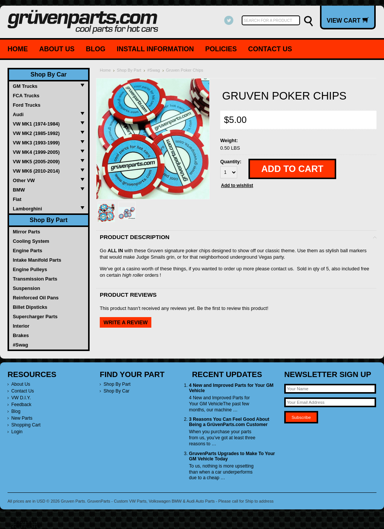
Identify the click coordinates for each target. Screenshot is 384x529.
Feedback (21, 404)
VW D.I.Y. (21, 397)
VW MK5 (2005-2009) (36, 161)
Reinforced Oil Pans (36, 298)
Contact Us (270, 49)
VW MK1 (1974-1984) (36, 124)
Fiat (17, 199)
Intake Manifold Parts (37, 260)
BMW (19, 190)
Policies (221, 49)
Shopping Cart (26, 425)
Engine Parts (27, 250)
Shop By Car (48, 74)
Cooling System (31, 241)
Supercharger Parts (35, 316)
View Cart (348, 20)
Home (18, 49)
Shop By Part (48, 220)
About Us (57, 49)
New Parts (21, 418)
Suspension (26, 288)
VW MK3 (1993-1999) (36, 143)
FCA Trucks (26, 95)
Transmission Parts (35, 279)
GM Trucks (25, 86)
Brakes (21, 335)
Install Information (155, 49)
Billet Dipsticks (30, 307)
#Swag (20, 345)
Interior (21, 326)
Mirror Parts (26, 232)
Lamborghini (27, 209)
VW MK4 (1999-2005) (36, 152)
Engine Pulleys (30, 269)
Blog (95, 49)
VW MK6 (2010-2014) (36, 171)
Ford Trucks (26, 105)
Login (17, 431)
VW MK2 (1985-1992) (36, 133)
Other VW (24, 180)
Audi (18, 114)
